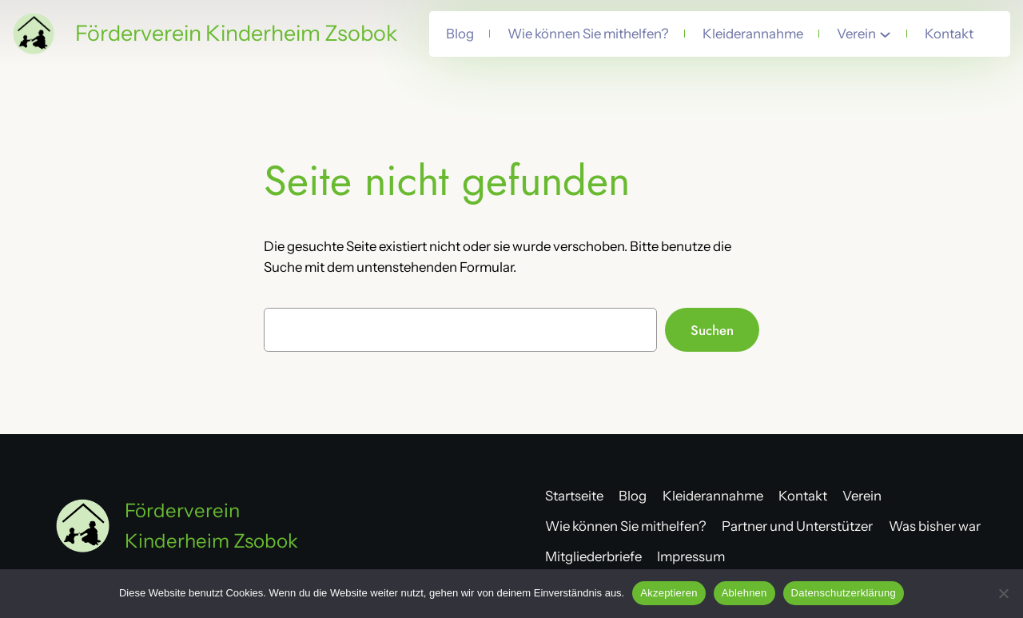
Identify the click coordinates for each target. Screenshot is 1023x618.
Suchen (712, 330)
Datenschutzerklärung (843, 593)
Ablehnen (744, 593)
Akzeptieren (668, 593)
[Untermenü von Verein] (885, 34)
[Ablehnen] (1003, 593)
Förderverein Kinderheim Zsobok (236, 33)
